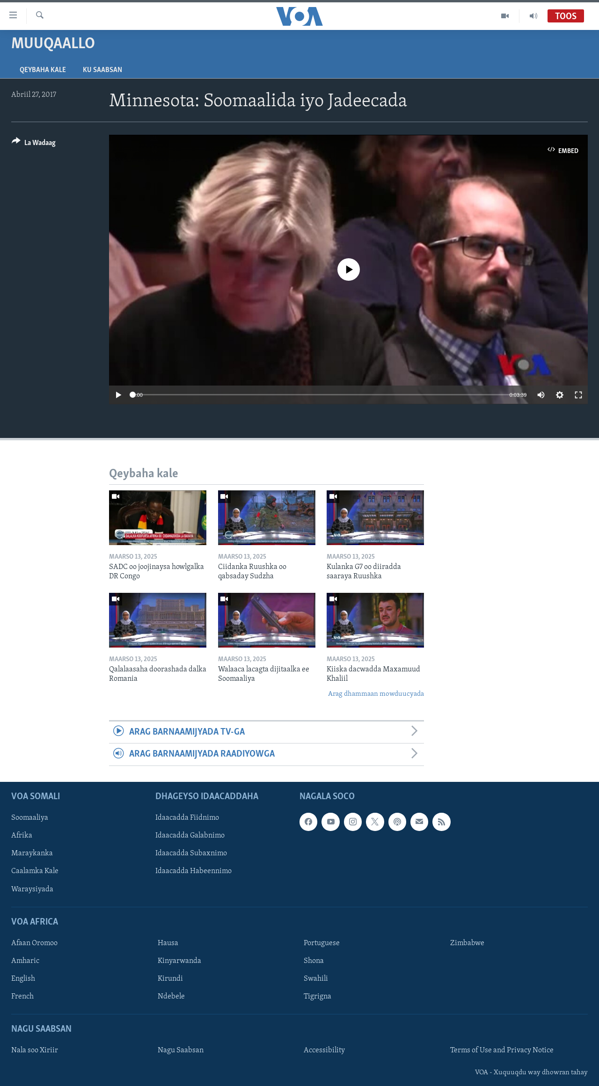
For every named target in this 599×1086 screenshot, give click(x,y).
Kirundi (170, 979)
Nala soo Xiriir (34, 1050)
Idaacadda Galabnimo (190, 835)
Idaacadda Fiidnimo (187, 818)
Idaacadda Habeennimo (193, 871)
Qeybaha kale (43, 70)
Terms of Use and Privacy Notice (502, 1050)
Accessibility (324, 1050)
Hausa (168, 943)
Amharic (25, 961)
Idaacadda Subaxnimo (191, 853)
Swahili (316, 979)
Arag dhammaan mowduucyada (376, 694)
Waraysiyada (32, 889)
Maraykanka (32, 853)
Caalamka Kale (34, 871)
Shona (314, 961)
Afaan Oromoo (34, 943)
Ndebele (171, 996)
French (22, 996)
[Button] (34, 144)
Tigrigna (317, 996)
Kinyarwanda (179, 961)
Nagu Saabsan (181, 1050)
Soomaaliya (29, 818)
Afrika (21, 835)
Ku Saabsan (102, 70)
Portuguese (322, 943)
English (23, 979)
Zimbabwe (467, 943)
